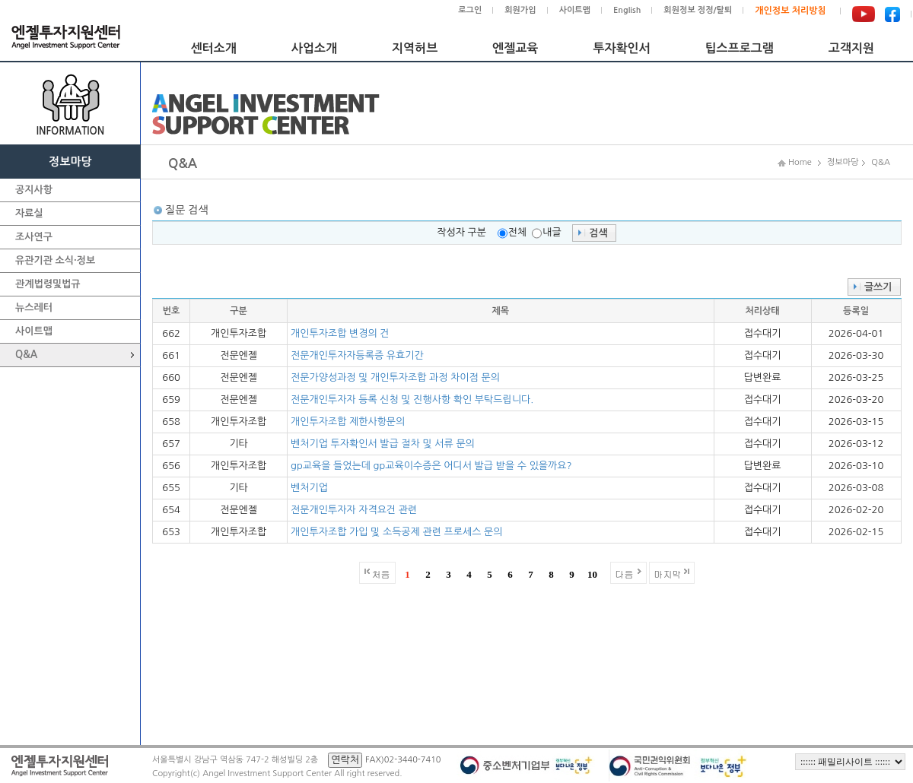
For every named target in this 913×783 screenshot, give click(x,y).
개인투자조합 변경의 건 (340, 333)
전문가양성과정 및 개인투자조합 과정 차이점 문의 (395, 377)
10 (592, 574)
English (627, 10)
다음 (625, 573)
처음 (381, 573)
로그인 (470, 10)
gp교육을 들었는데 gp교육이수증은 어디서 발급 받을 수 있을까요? (431, 466)
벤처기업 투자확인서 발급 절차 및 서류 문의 (383, 444)
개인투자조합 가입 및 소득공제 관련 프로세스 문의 (396, 532)
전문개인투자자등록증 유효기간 (357, 355)
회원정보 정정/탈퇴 (697, 10)
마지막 (668, 573)
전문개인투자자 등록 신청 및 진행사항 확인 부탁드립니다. (412, 399)
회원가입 (520, 10)
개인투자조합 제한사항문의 (348, 421)
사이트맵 (574, 10)
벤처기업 (309, 488)
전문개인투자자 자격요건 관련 (354, 510)
